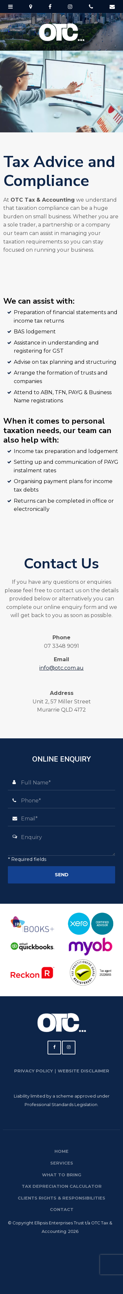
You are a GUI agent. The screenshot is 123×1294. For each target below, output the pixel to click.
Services (61, 1163)
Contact (61, 1209)
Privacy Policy (33, 1070)
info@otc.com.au (61, 668)
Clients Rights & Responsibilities (61, 1198)
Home (61, 1151)
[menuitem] (61, 1151)
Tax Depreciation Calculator (62, 1186)
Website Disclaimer (83, 1070)
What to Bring (61, 1174)
